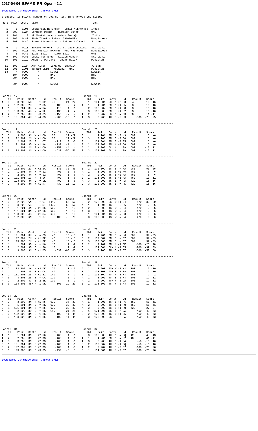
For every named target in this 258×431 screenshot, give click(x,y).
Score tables (9, 10)
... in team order (49, 10)
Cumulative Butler (28, 10)
